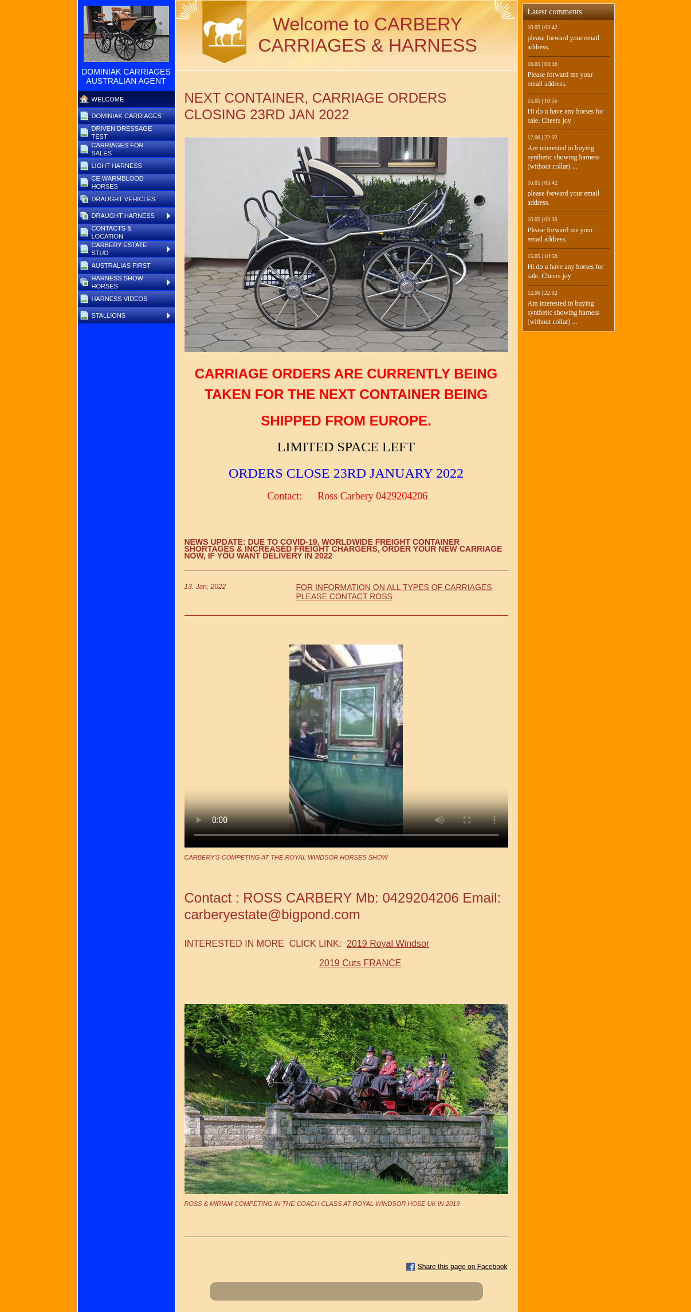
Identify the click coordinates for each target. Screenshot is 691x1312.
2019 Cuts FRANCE (360, 963)
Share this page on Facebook (463, 1267)
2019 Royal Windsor (388, 943)
